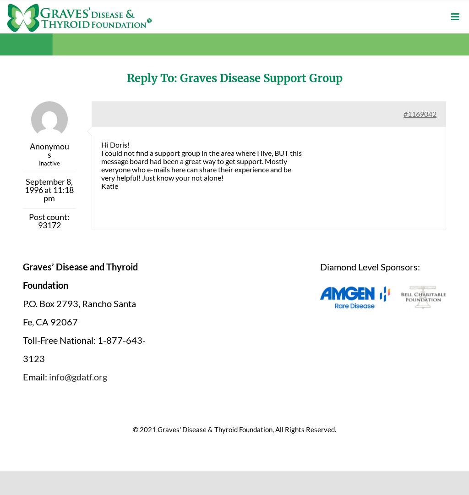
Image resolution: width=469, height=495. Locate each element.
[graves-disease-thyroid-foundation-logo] (79, 6)
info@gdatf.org (78, 376)
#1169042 (420, 114)
